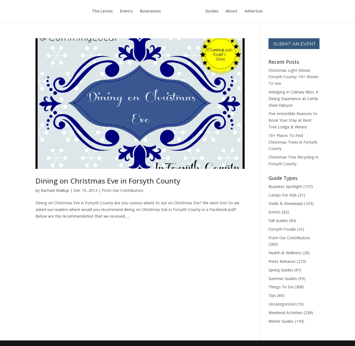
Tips (272, 295)
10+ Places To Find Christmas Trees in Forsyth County (292, 142)
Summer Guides (282, 278)
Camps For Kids (282, 195)
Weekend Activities (285, 312)
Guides (211, 11)
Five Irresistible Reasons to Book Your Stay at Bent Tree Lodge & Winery (292, 120)
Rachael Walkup (55, 190)
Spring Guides (280, 270)
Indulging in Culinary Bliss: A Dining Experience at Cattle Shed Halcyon (293, 98)
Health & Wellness (284, 252)
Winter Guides (281, 321)
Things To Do (280, 286)
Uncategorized (281, 304)
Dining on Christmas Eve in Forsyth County (108, 181)
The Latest (102, 11)
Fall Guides (278, 220)
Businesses (150, 11)
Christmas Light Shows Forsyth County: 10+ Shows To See (293, 77)
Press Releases (282, 261)
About (231, 11)
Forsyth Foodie (282, 229)
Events (126, 11)
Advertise (254, 11)
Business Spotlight (285, 186)
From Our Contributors (122, 190)
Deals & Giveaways (285, 203)
